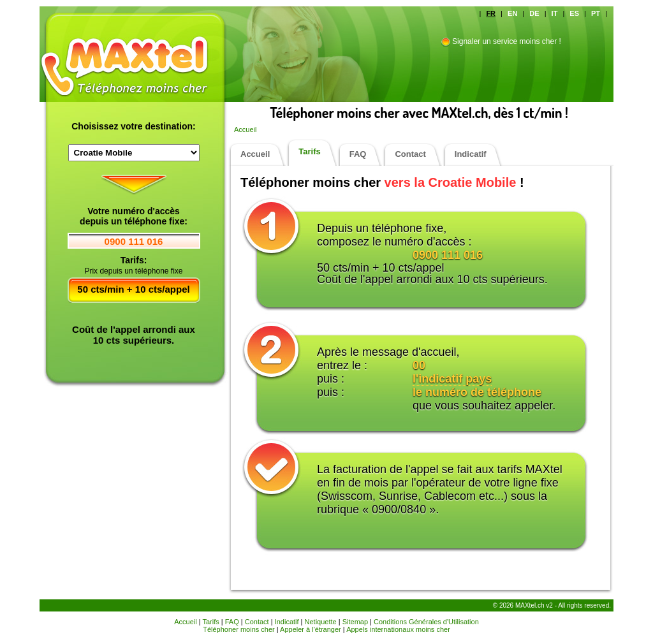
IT (555, 13)
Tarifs (309, 151)
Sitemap (355, 622)
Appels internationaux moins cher (398, 629)
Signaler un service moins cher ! (506, 41)
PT (595, 13)
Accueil (245, 129)
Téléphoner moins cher (239, 629)
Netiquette (321, 622)
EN (512, 13)
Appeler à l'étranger (310, 629)
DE (534, 13)
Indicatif (471, 154)
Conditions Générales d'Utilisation (426, 622)
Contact (410, 154)
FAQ (358, 154)
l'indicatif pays (452, 378)
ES (574, 13)
